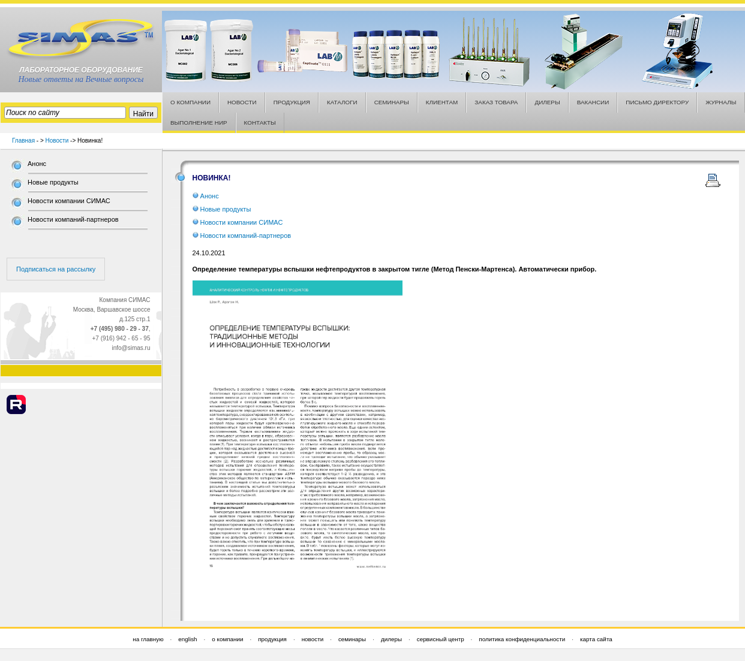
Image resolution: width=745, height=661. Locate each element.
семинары (352, 639)
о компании (227, 639)
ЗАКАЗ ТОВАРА (496, 102)
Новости (57, 140)
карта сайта (596, 639)
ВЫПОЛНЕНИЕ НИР (198, 122)
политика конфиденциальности (522, 639)
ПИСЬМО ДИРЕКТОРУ (657, 102)
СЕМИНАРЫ (391, 102)
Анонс (37, 163)
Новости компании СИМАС (69, 200)
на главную (148, 639)
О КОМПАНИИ (190, 102)
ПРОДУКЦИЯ (292, 102)
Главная (23, 140)
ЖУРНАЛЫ (720, 102)
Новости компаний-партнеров (73, 219)
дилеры (391, 639)
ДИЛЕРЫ (547, 102)
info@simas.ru (131, 348)
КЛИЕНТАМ (442, 102)
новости (313, 639)
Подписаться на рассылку (55, 269)
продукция (272, 639)
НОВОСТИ (242, 102)
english (187, 639)
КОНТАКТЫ (260, 122)
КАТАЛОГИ (342, 102)
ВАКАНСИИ (593, 102)
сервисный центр (440, 639)
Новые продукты (53, 182)
